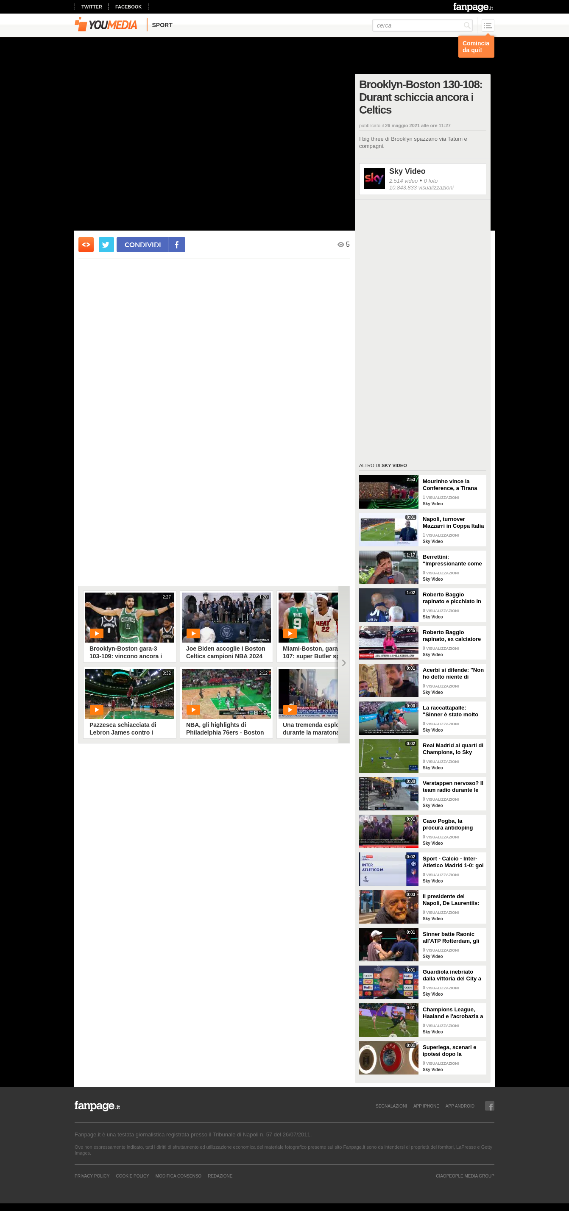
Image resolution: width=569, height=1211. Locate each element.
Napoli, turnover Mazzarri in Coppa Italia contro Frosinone (453, 522)
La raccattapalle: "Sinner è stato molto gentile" (450, 711)
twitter (91, 6)
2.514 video (403, 181)
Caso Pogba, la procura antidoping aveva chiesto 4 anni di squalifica (453, 824)
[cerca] (422, 25)
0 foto (431, 181)
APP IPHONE (426, 1106)
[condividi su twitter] (106, 244)
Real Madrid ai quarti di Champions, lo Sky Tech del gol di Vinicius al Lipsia (453, 749)
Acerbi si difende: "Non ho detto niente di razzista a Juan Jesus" (453, 673)
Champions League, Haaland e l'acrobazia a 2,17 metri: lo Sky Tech (453, 1013)
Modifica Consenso (178, 1176)
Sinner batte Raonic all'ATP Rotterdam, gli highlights (451, 937)
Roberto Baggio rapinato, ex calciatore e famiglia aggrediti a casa (452, 636)
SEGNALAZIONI (391, 1106)
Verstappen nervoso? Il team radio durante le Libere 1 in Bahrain (453, 786)
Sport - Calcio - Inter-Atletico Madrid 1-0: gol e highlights (453, 862)
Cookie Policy (132, 1176)
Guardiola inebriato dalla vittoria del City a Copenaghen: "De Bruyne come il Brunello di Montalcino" (452, 975)
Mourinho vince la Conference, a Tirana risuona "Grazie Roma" (453, 485)
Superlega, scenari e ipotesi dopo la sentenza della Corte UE (449, 1051)
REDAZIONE (220, 1176)
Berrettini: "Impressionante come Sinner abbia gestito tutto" (452, 560)
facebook (128, 6)
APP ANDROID (460, 1106)
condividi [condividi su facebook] (143, 244)
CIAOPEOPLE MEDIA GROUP (465, 1176)
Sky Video (407, 171)
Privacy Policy (92, 1176)
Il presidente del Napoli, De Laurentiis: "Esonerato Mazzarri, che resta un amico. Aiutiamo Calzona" (451, 900)
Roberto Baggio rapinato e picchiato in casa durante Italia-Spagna (452, 598)
